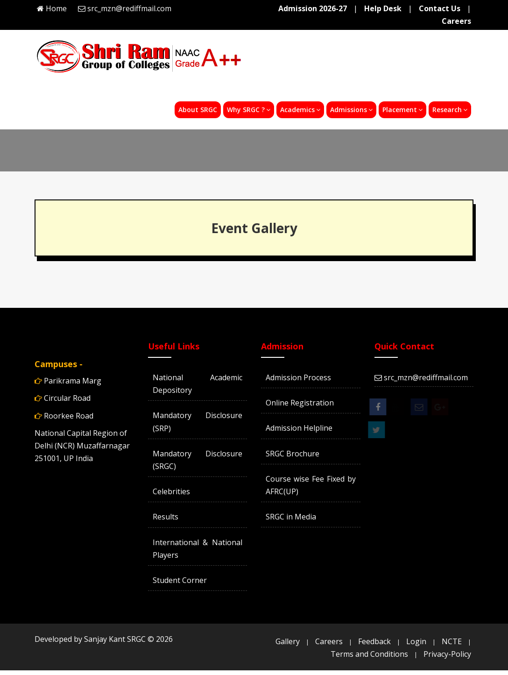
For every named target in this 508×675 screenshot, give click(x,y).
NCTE (452, 641)
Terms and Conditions (369, 654)
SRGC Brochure (292, 453)
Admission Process (298, 377)
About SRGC (197, 109)
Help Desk (383, 8)
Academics (300, 109)
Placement (402, 109)
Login (416, 641)
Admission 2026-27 (312, 8)
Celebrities (171, 491)
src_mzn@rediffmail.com (129, 8)
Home (56, 8)
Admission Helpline (299, 428)
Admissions (351, 109)
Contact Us (439, 8)
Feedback (374, 641)
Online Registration (300, 403)
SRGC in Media (291, 517)
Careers (456, 21)
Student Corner (180, 580)
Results (165, 517)
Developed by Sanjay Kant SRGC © (104, 639)
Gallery (287, 641)
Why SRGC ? (248, 109)
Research (449, 109)
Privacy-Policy (447, 654)
